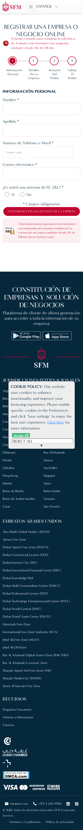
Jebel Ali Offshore (15, 647)
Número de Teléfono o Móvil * (28, 143)
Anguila (8, 391)
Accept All (21, 435)
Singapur (49, 476)
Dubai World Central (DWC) (22, 609)
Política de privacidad (60, 822)
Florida (7, 460)
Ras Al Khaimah (54, 452)
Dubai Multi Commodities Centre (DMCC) (31, 586)
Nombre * (11, 99)
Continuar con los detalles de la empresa (41, 211)
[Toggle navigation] (31, 7)
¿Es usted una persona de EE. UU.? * (33, 187)
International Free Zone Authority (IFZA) (30, 632)
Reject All (23, 441)
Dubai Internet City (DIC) (20, 563)
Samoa (48, 460)
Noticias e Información (18, 717)
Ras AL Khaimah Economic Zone (25, 663)
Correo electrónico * (20, 164)
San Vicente (52, 506)
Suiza (47, 483)
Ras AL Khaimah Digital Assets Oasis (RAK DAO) (36, 655)
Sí (13, 194)
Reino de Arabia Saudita (19, 499)
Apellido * (11, 121)
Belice (6, 406)
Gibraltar (9, 468)
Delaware (9, 452)
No (29, 194)
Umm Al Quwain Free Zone (21, 686)
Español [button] (44, 6)
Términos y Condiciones (25, 822)
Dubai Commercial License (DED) (25, 555)
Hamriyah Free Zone (16, 624)
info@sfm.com (16, 804)
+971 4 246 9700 (47, 804)
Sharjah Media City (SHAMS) (22, 678)
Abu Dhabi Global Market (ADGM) (26, 532)
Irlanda (7, 483)
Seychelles (50, 468)
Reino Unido (52, 491)
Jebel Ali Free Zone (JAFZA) (21, 640)
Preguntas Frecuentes (17, 709)
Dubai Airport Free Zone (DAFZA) (25, 547)
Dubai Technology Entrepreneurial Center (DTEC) (36, 601)
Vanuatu (49, 499)
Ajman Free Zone (14, 539)
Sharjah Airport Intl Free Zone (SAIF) (27, 671)
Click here (55, 422)
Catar (6, 506)
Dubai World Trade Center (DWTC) (27, 617)
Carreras (8, 725)
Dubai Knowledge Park (18, 578)
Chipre (7, 445)
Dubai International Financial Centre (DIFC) (32, 570)
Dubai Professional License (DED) (25, 593)
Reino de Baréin (13, 491)
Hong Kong (10, 476)
